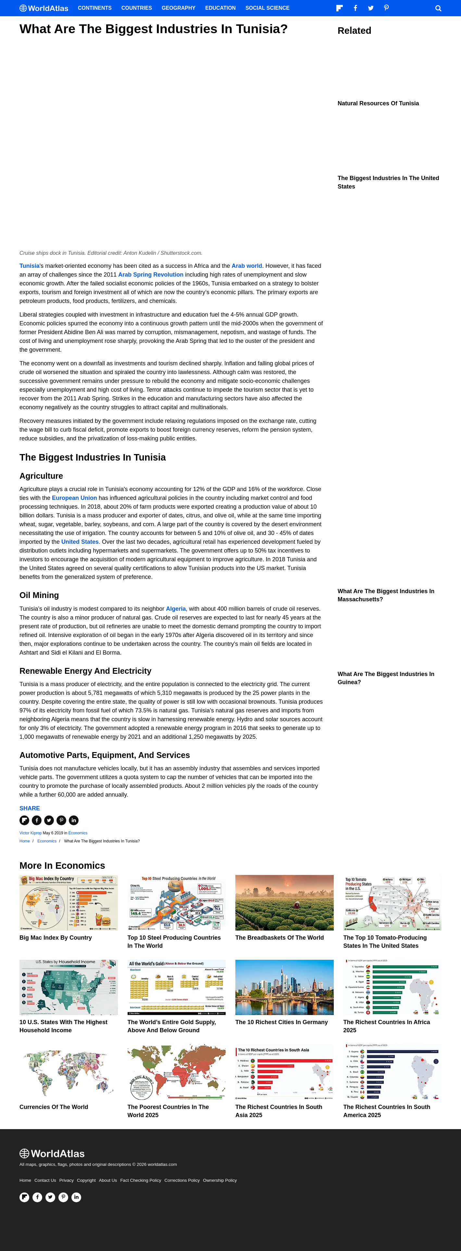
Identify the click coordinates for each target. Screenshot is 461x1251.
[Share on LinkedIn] (74, 820)
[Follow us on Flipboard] (24, 1197)
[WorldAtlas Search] (438, 8)
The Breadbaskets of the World (279, 937)
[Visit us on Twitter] (50, 1197)
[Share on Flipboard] (24, 820)
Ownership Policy (220, 1180)
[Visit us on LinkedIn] (76, 1197)
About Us (108, 1180)
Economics (78, 833)
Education (220, 8)
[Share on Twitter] (49, 820)
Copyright (86, 1180)
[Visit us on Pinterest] (63, 1197)
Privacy (66, 1180)
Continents (95, 8)
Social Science (267, 8)
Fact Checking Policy (140, 1180)
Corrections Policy (182, 1180)
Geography (178, 8)
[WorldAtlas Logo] (46, 8)
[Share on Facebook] (37, 820)
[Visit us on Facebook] (37, 1197)
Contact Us (45, 1180)
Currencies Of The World (53, 1107)
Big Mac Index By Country (55, 937)
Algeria (176, 609)
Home (25, 1180)
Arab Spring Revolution (150, 274)
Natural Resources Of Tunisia (378, 103)
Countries (136, 8)
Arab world (246, 266)
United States (80, 542)
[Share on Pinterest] (61, 820)
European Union (74, 498)
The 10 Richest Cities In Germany (281, 1022)
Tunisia (29, 266)
